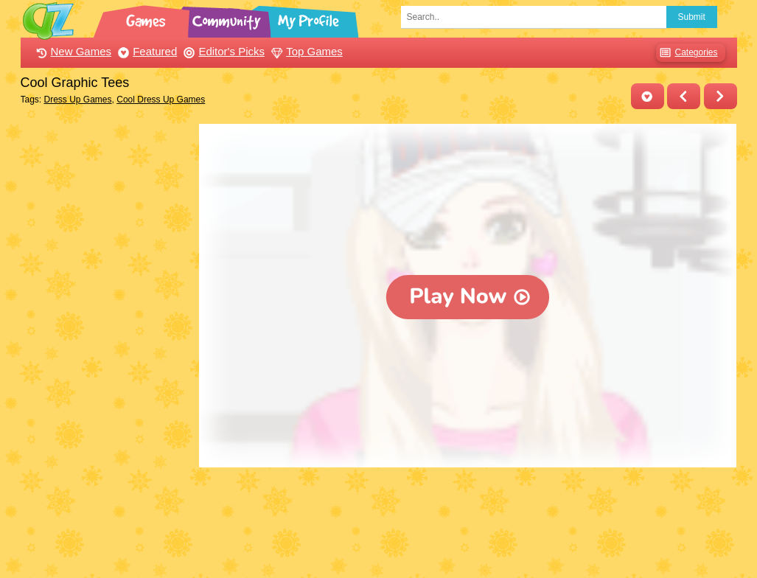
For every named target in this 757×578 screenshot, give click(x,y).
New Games (72, 51)
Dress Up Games (78, 99)
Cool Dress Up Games (160, 99)
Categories (686, 52)
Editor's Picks (222, 51)
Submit (691, 17)
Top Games (305, 51)
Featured (145, 51)
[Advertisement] (106, 345)
